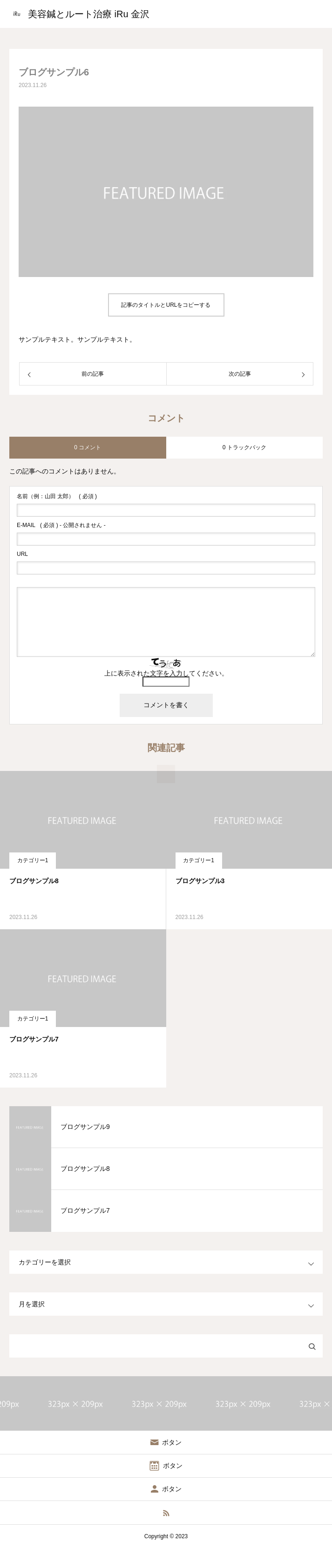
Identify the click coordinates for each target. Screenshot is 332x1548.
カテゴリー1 (32, 860)
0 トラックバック (244, 447)
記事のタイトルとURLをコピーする (165, 305)
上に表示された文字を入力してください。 (166, 673)
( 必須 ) (57, 496)
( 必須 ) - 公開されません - (61, 525)
